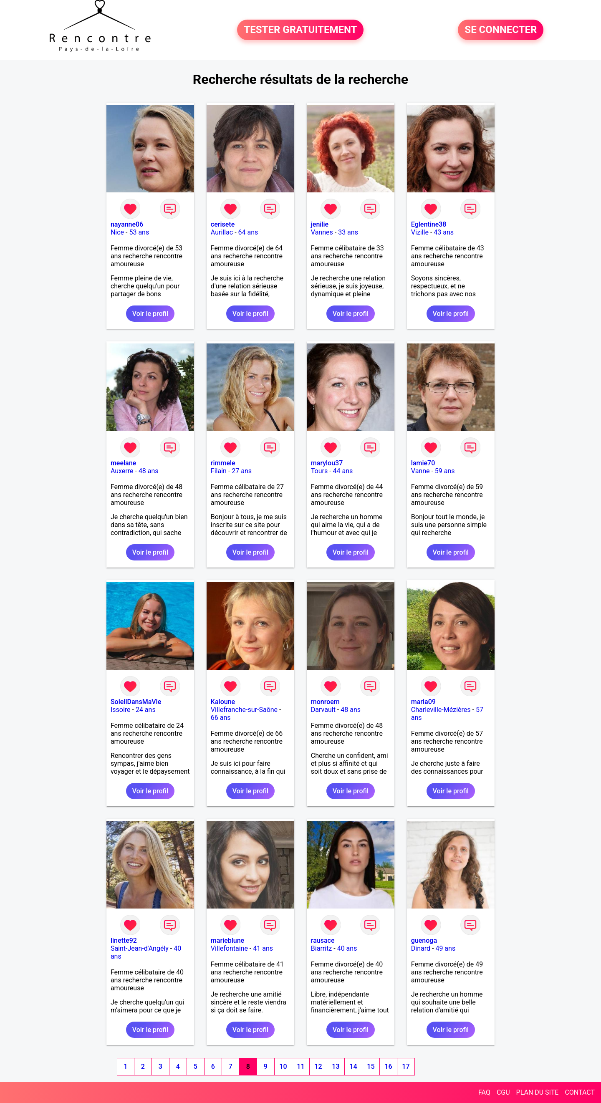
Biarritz (321, 948)
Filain (219, 471)
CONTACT (580, 1092)
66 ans (221, 718)
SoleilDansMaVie (136, 702)
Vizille (420, 232)
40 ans (347, 948)
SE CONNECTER (501, 30)
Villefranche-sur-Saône (244, 710)
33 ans (348, 232)
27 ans (242, 471)
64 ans (248, 232)
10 (283, 1066)
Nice (117, 232)
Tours (319, 471)
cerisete (223, 224)
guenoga (424, 940)
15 (370, 1066)
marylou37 (327, 463)
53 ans (139, 232)
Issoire (121, 710)
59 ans (445, 471)
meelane (123, 463)
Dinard (420, 948)
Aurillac (222, 232)
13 (335, 1066)
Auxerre (122, 471)
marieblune (227, 940)
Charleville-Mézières (441, 710)
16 (388, 1066)
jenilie (319, 224)
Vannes (322, 232)
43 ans (444, 232)
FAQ (484, 1092)
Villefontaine (229, 948)
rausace (323, 940)
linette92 (124, 940)
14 (353, 1066)
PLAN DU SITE (537, 1092)
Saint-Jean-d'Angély (140, 948)
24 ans (146, 710)
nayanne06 (127, 224)
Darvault (323, 710)
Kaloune (223, 702)
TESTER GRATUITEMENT (300, 30)
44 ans (343, 471)
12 (318, 1066)
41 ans (263, 948)
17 (405, 1066)
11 (300, 1066)
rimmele (223, 463)
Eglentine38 (429, 224)
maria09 (423, 702)
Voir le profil (150, 314)
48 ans (149, 471)
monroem (325, 702)
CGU (503, 1092)
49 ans (445, 948)
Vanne (420, 471)
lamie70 (423, 463)
